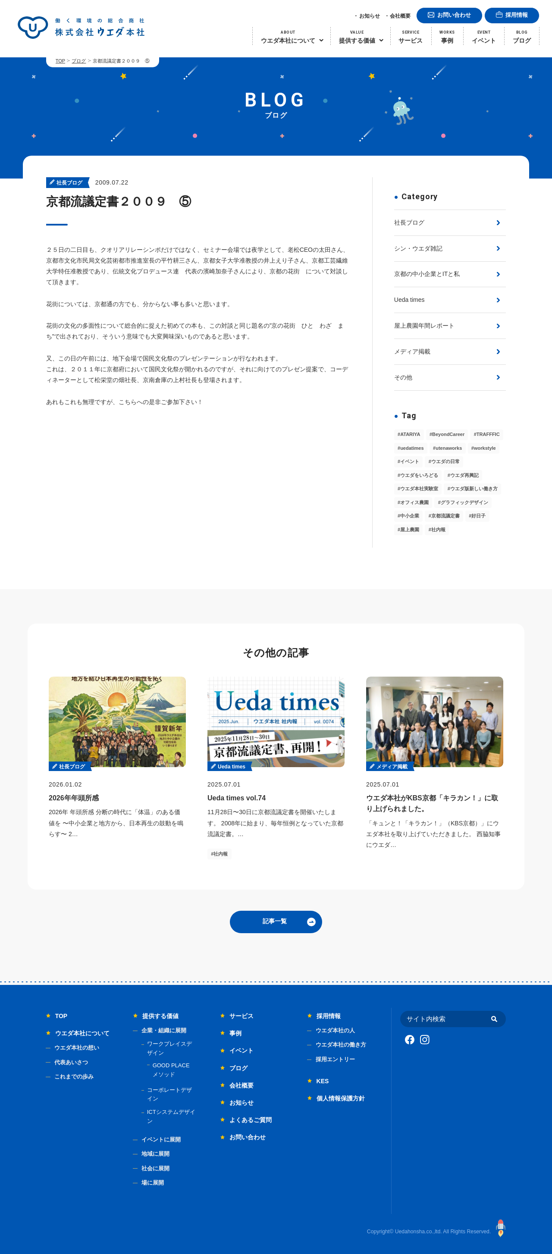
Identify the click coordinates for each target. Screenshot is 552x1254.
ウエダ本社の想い (76, 1047)
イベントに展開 (161, 1139)
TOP (60, 60)
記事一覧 (275, 921)
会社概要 (400, 16)
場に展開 (152, 1182)
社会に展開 (155, 1168)
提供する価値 (160, 1016)
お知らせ (369, 16)
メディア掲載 (412, 351)
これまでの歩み (74, 1076)
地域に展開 (155, 1154)
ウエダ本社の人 (335, 1030)
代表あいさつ (71, 1062)
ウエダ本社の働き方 (341, 1044)
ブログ (79, 60)
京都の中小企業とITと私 (427, 273)
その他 (403, 377)
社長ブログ (409, 222)
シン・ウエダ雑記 (418, 248)
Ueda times (409, 299)
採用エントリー (335, 1059)
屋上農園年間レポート (424, 325)
